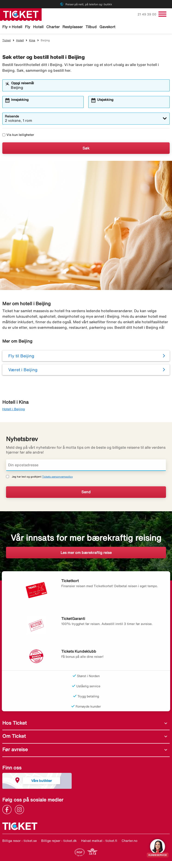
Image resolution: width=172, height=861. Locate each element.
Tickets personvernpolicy (57, 476)
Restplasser (72, 27)
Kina (32, 40)
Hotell (38, 27)
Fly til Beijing (21, 356)
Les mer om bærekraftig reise (86, 552)
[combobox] (89, 87)
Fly (27, 27)
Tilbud (91, 27)
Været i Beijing (22, 370)
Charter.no (129, 840)
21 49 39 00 (147, 14)
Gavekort (107, 27)
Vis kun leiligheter (18, 134)
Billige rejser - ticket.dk (59, 840)
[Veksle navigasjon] (162, 14)
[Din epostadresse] (86, 465)
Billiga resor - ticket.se (19, 840)
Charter (53, 27)
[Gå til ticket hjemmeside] (21, 14)
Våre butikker (41, 780)
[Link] (8, 809)
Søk (86, 148)
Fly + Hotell (12, 27)
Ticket (6, 40)
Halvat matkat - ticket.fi (99, 840)
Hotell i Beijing (13, 409)
